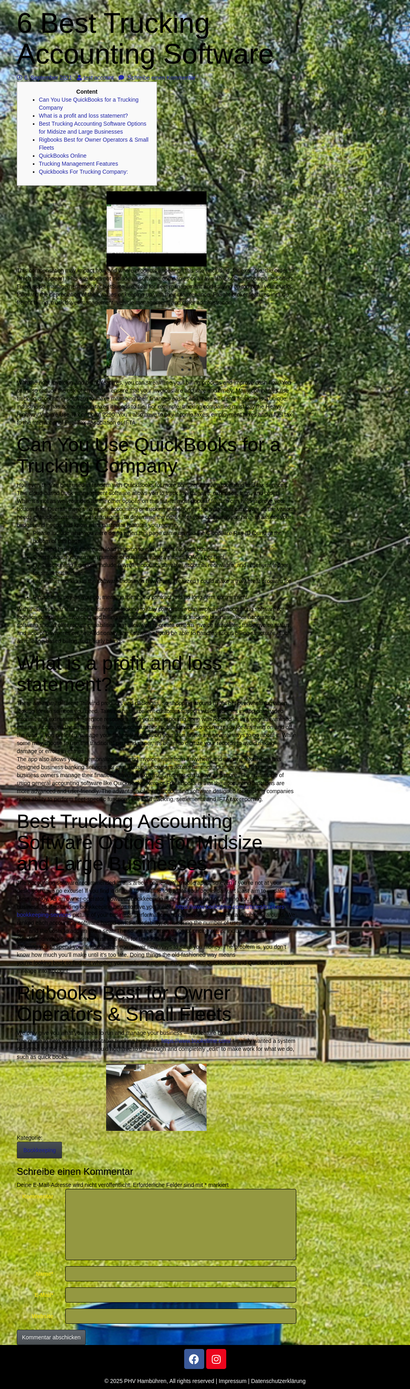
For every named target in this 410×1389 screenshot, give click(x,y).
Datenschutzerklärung (278, 1381)
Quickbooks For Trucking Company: (83, 171)
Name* (45, 1274)
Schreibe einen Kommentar (157, 77)
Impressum (232, 1381)
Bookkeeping (39, 1150)
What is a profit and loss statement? (83, 115)
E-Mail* (44, 1295)
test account (95, 77)
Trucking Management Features (78, 163)
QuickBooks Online (62, 155)
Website (42, 1316)
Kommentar (37, 1196)
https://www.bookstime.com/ (196, 1041)
